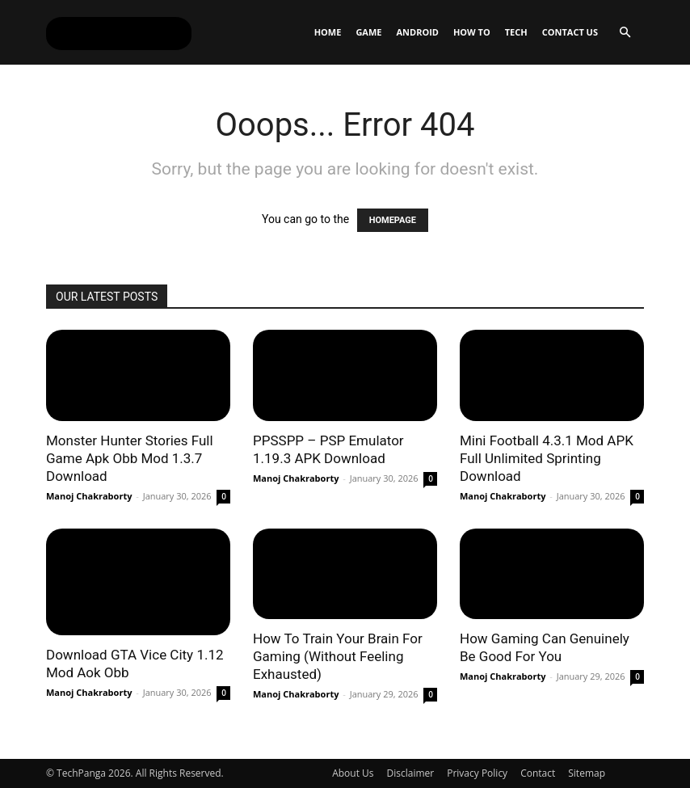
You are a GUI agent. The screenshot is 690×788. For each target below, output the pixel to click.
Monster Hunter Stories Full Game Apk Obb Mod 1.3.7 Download (129, 458)
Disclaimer (411, 773)
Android (417, 32)
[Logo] (118, 32)
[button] (624, 32)
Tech (516, 32)
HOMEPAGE (392, 220)
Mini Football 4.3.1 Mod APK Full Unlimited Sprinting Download (546, 458)
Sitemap (586, 773)
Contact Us (570, 32)
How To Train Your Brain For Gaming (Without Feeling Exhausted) (338, 656)
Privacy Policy (477, 773)
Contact (537, 773)
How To (471, 32)
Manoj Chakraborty (89, 496)
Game (368, 32)
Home (328, 32)
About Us (352, 773)
